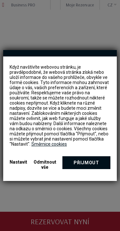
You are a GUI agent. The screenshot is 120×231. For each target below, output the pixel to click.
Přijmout (86, 162)
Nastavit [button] (18, 162)
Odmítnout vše (45, 164)
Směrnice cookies (49, 144)
